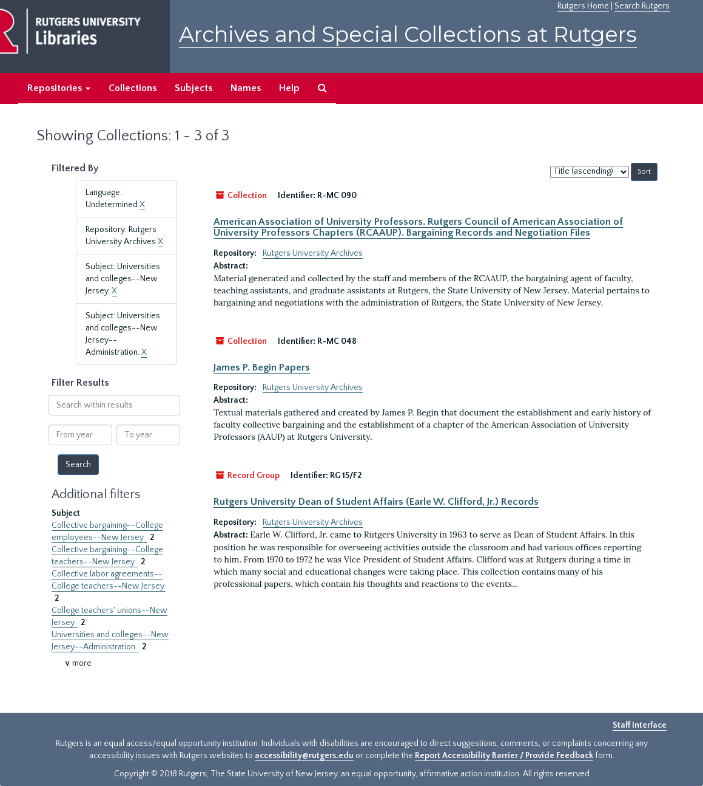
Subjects (193, 88)
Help (289, 88)
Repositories (58, 88)
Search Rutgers (642, 6)
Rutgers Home (583, 6)
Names (245, 88)
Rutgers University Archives (313, 253)
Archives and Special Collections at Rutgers (408, 34)
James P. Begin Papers (262, 367)
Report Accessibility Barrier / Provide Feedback (504, 755)
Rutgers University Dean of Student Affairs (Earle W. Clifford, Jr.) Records (376, 501)
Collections (132, 88)
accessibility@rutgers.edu (304, 755)
